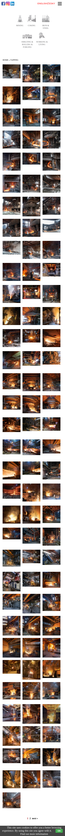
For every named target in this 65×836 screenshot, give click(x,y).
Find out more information (34, 834)
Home (5, 60)
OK (59, 831)
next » (35, 818)
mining (19, 25)
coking (32, 25)
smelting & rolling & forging (27, 44)
